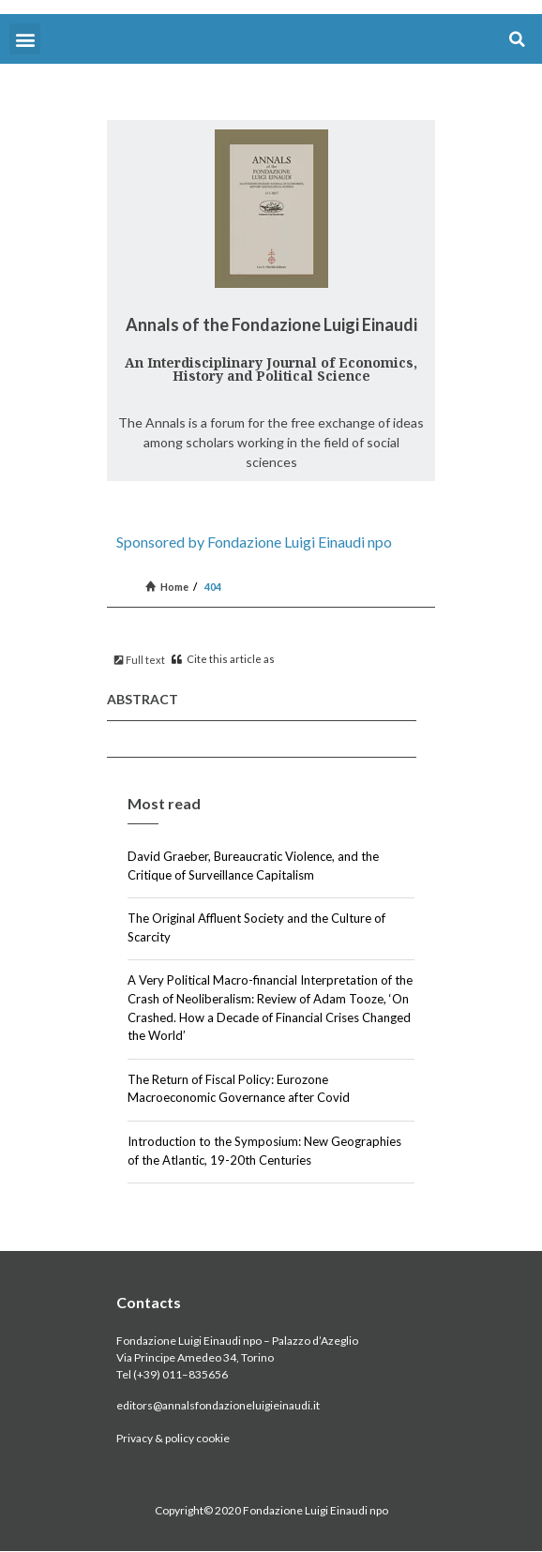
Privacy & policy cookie (173, 1438)
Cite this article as (223, 659)
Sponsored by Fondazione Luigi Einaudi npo (254, 541)
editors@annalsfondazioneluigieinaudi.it (218, 1405)
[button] (24, 38)
